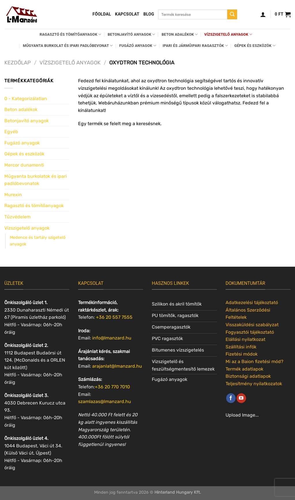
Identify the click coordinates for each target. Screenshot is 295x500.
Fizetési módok (242, 354)
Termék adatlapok (244, 369)
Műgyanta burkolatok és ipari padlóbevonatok (35, 179)
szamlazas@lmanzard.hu (104, 401)
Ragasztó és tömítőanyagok (70, 34)
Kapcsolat (127, 14)
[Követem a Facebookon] (231, 398)
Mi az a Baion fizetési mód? (254, 361)
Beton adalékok (180, 34)
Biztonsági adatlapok (248, 376)
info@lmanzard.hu (111, 338)
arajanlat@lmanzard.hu (117, 366)
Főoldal (101, 14)
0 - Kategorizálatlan (25, 98)
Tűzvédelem (17, 217)
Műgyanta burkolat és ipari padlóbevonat (68, 45)
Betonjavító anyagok (131, 34)
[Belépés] (263, 14)
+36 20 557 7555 (114, 317)
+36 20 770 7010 (112, 387)
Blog (148, 14)
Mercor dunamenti (24, 165)
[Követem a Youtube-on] (241, 398)
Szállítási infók (241, 347)
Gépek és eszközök (254, 45)
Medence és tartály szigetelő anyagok (37, 241)
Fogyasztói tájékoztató (250, 332)
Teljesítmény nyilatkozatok (254, 383)
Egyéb (11, 131)
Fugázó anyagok (137, 45)
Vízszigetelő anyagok (228, 34)
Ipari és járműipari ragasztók (195, 45)
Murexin (13, 194)
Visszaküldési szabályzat (252, 324)
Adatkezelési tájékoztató (252, 302)
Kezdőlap (17, 63)
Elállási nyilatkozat (245, 339)
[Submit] (232, 14)
